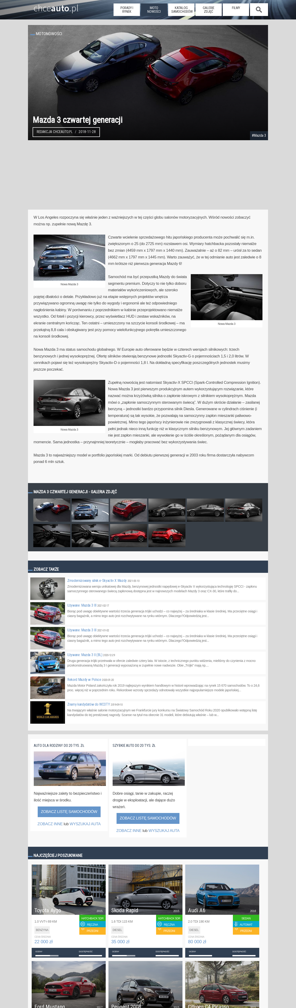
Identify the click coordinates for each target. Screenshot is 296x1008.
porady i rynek (126, 10)
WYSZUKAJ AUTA (85, 824)
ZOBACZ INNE (50, 824)
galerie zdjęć (208, 10)
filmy (236, 8)
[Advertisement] (148, 175)
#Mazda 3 (259, 135)
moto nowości (154, 10)
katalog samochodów (182, 10)
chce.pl (50, 6)
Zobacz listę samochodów (69, 812)
